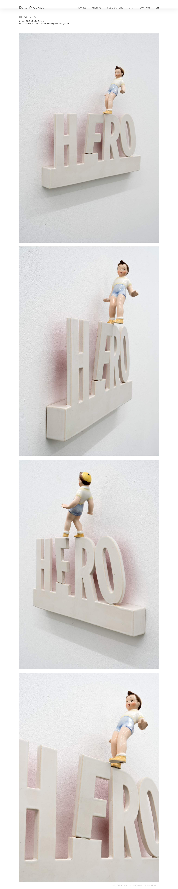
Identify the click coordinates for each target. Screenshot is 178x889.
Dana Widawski (32, 7)
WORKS (82, 8)
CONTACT (145, 8)
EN (157, 8)
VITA (131, 8)
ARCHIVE (96, 8)
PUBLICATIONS (115, 8)
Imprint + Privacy (120, 885)
